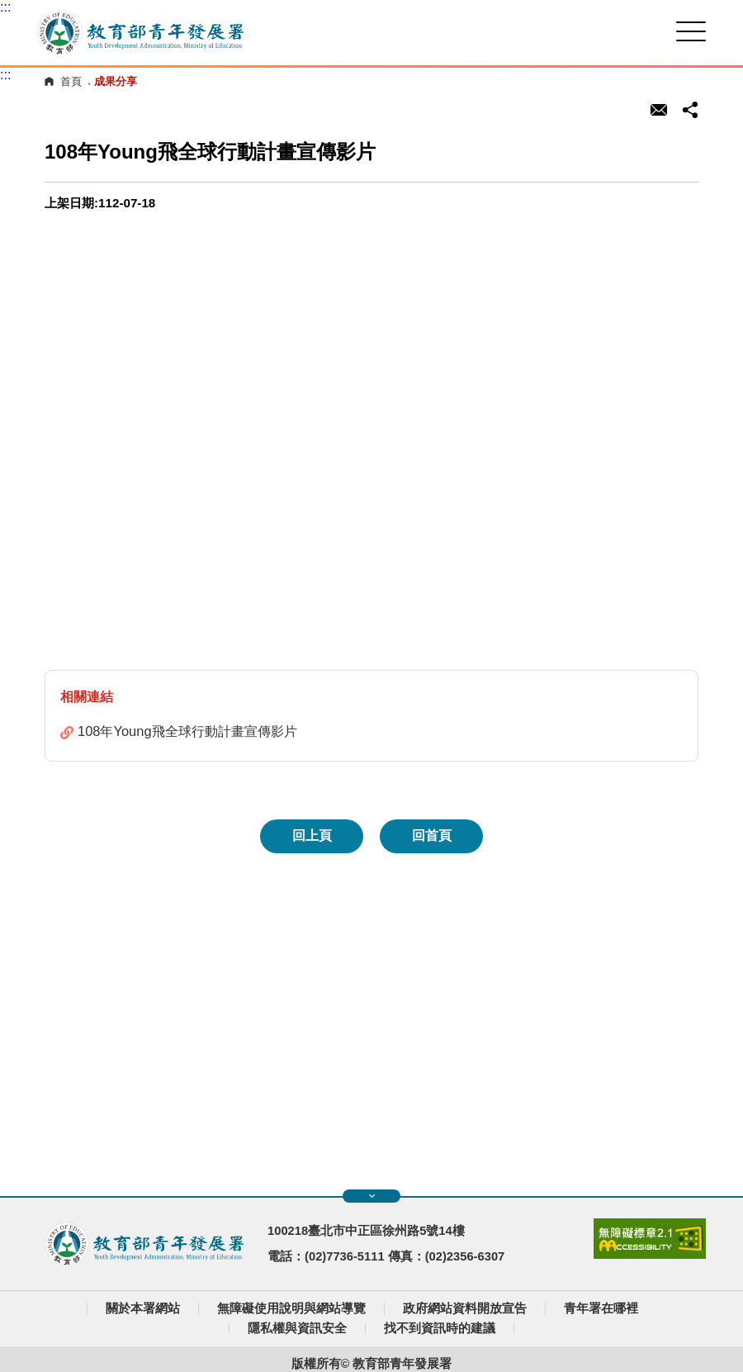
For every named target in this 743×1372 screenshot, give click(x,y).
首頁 (71, 81)
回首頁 (432, 835)
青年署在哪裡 (601, 1308)
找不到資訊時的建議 (439, 1328)
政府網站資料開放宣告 (465, 1308)
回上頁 (312, 835)
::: (5, 7)
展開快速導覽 (372, 1196)
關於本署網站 (143, 1308)
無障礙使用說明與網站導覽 (291, 1308)
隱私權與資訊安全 (297, 1328)
